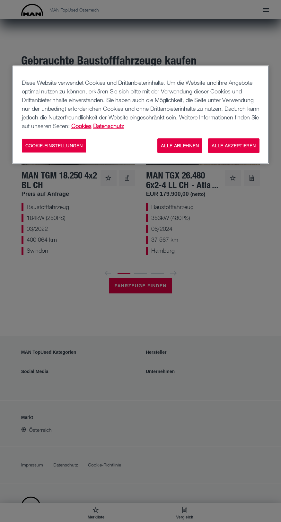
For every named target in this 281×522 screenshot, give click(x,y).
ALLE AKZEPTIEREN (234, 145)
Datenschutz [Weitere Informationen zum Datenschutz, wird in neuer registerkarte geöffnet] (108, 125)
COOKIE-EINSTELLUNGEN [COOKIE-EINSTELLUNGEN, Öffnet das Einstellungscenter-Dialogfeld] (54, 145)
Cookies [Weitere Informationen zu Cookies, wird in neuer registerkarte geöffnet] (81, 125)
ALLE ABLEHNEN (180, 145)
